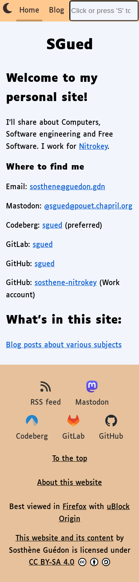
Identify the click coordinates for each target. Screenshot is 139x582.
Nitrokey (93, 146)
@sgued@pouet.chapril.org (88, 206)
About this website (69, 482)
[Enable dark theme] (7, 8)
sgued (52, 225)
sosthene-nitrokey (65, 283)
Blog (56, 10)
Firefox (74, 507)
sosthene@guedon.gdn (67, 187)
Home (29, 10)
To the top (69, 458)
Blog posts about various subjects (64, 345)
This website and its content (64, 538)
